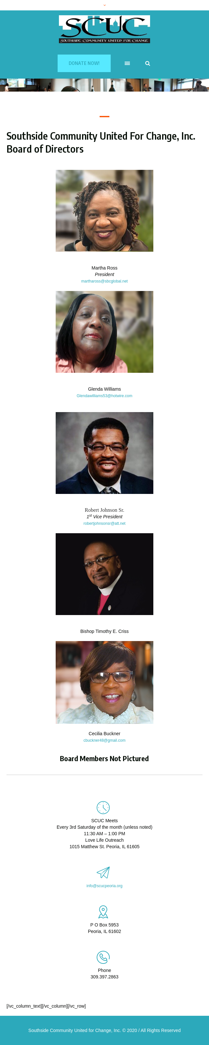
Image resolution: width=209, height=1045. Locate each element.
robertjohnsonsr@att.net (105, 523)
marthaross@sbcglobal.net (104, 281)
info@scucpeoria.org (104, 886)
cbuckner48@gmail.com (105, 740)
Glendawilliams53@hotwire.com (104, 396)
